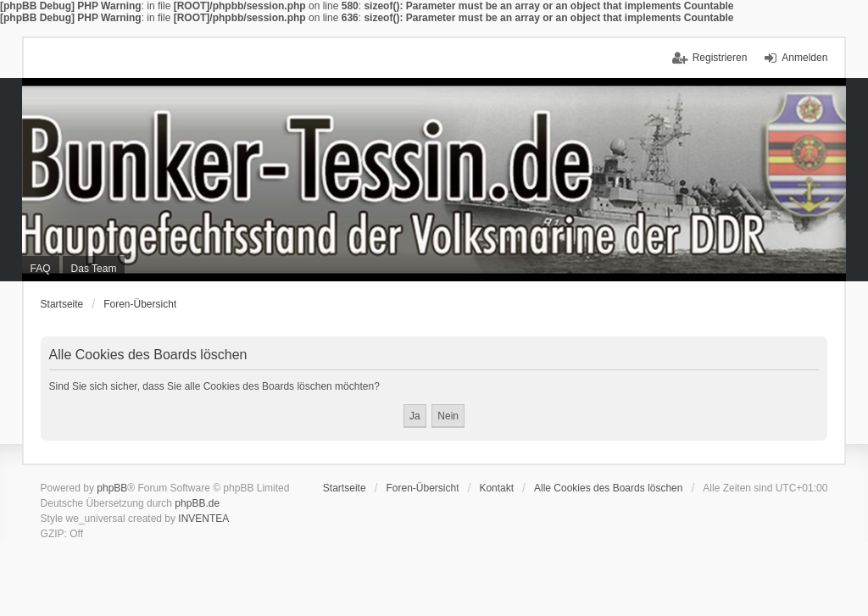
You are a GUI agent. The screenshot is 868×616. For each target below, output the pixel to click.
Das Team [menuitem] (94, 269)
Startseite (62, 304)
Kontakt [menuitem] (496, 488)
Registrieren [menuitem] (720, 58)
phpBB (112, 488)
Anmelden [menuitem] (804, 58)
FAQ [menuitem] (41, 269)
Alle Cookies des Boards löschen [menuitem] (608, 488)
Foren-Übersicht (139, 304)
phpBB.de (197, 503)
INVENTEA (203, 518)
